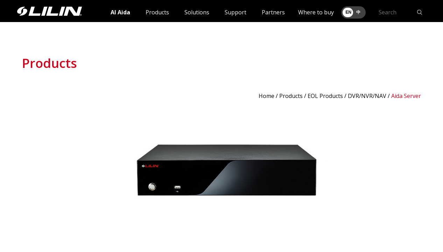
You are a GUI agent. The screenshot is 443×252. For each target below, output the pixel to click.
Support (235, 12)
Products (157, 12)
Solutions (196, 12)
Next (411, 175)
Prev (31, 175)
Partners (273, 12)
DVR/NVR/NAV (367, 96)
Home (266, 96)
